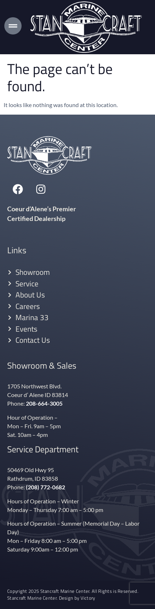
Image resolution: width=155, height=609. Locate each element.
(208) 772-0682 (45, 487)
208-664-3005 (44, 403)
